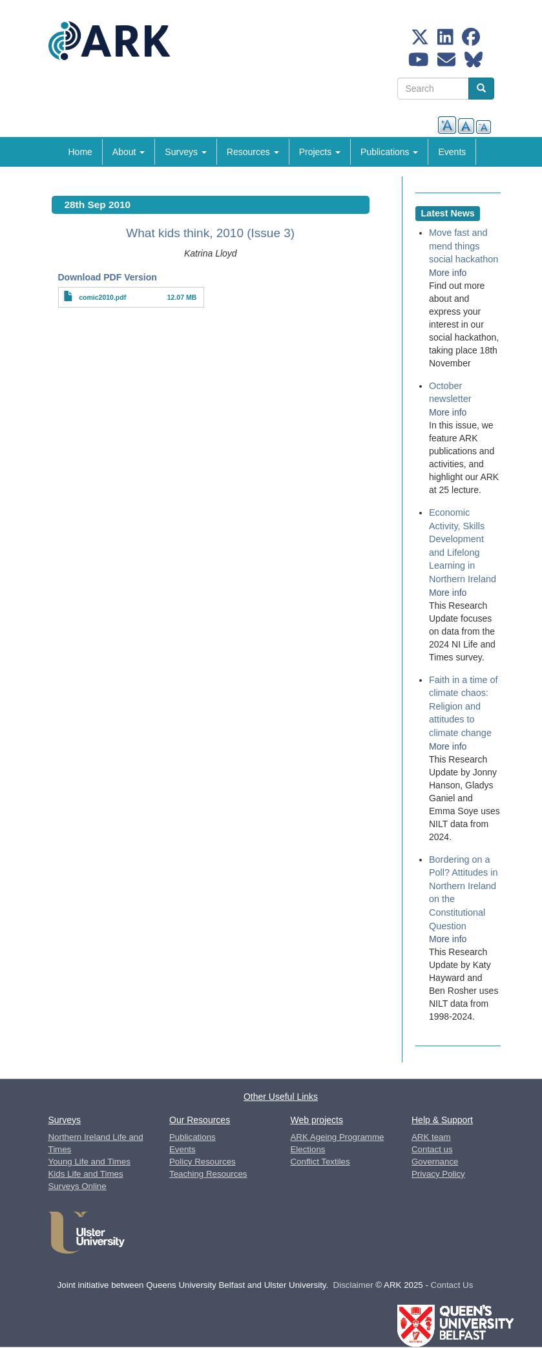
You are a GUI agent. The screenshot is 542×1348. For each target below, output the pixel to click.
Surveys (185, 152)
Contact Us (452, 1285)
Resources (253, 152)
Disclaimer (353, 1285)
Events (452, 152)
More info (447, 273)
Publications (389, 152)
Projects (319, 152)
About (128, 152)
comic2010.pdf (102, 297)
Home (80, 152)
